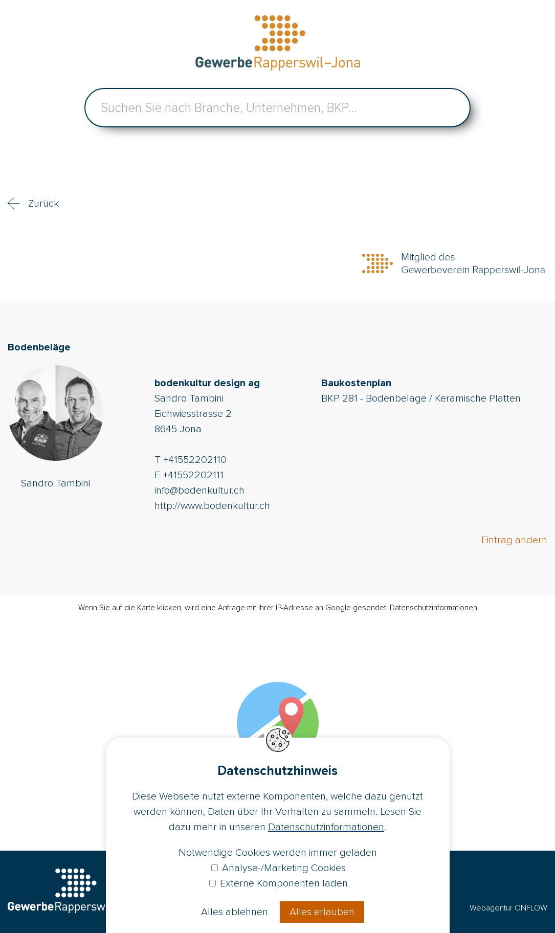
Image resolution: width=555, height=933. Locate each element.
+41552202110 (195, 460)
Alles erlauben (322, 912)
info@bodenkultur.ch (199, 490)
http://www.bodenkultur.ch (212, 506)
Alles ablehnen (234, 912)
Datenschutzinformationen (433, 607)
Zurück (43, 203)
